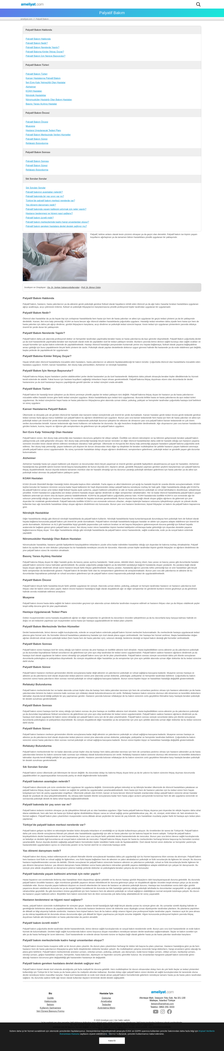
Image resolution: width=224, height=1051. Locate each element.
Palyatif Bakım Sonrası (37, 161)
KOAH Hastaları (34, 91)
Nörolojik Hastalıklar (36, 95)
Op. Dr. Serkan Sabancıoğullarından (63, 287)
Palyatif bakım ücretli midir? (40, 218)
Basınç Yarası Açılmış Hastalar (41, 104)
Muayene (30, 126)
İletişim (50, 1004)
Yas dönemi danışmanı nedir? (41, 205)
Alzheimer (31, 87)
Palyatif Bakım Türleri (36, 74)
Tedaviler (106, 1004)
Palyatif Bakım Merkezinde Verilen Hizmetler (48, 134)
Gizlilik (50, 998)
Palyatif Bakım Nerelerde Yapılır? (42, 47)
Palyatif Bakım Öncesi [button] (37, 113)
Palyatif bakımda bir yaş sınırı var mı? (45, 196)
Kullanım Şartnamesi (50, 1008)
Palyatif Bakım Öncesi (37, 122)
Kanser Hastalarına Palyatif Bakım (43, 78)
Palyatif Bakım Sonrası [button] (38, 152)
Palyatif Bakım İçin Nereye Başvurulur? (45, 56)
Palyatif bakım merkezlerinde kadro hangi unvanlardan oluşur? (57, 222)
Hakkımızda (50, 1001)
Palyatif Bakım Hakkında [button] (39, 30)
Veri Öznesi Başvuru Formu (50, 1011)
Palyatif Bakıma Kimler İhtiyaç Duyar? (45, 51)
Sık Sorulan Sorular (36, 188)
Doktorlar (106, 998)
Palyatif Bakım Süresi (36, 139)
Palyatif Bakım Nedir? (37, 43)
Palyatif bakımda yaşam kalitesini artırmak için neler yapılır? (56, 209)
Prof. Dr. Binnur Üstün (91, 287)
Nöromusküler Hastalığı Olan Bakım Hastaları (49, 99)
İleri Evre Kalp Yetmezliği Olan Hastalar (45, 82)
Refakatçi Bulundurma (37, 143)
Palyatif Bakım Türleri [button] (37, 65)
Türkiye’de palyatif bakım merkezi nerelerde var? (50, 200)
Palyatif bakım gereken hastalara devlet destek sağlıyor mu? (56, 226)
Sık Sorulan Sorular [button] (36, 179)
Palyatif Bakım (42, 19)
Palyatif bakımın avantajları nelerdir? (44, 192)
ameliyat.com (26, 19)
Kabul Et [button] (112, 1041)
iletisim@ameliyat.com (162, 1004)
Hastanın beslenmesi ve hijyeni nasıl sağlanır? (49, 213)
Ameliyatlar (106, 1001)
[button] (198, 4)
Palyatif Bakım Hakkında (38, 39)
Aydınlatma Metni (106, 1008)
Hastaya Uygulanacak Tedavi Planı (43, 130)
